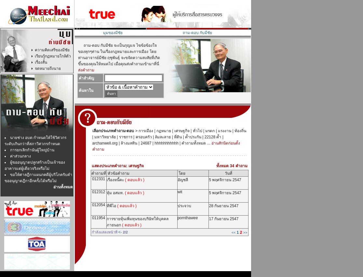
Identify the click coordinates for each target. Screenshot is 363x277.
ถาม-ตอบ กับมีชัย (197, 33)
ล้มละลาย (162, 137)
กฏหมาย (163, 131)
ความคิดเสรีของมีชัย (52, 50)
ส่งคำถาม (86, 70)
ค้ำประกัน (192, 137)
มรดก (209, 131)
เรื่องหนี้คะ (125, 180)
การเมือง (145, 131)
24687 (146, 143)
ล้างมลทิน (128, 143)
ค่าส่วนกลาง (20, 156)
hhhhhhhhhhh (166, 143)
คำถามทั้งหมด (193, 143)
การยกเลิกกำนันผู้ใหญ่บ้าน (32, 150)
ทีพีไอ (122, 206)
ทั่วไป (197, 131)
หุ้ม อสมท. (125, 193)
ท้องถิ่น (240, 131)
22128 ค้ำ (212, 137)
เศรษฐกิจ (181, 131)
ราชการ (125, 137)
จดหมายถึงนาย (48, 68)
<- (120, 232)
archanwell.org (105, 143)
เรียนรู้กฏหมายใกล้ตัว (53, 56)
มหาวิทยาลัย (104, 137)
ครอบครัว (143, 137)
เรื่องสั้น (41, 62)
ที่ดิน (177, 137)
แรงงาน (224, 131)
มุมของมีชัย (113, 33)
